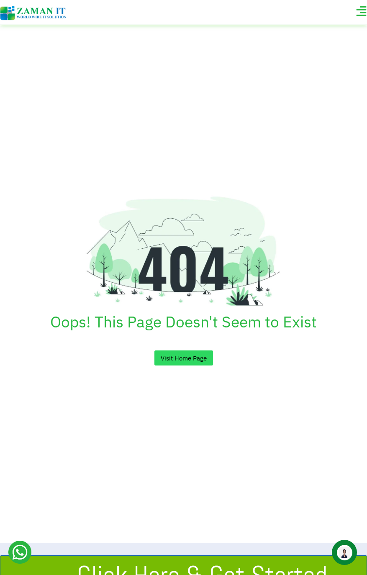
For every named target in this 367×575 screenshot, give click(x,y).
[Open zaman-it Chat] (344, 552)
